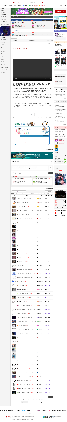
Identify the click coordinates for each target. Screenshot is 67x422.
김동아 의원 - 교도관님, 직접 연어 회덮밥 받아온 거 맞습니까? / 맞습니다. (30, 372)
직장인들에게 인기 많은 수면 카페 (24, 214)
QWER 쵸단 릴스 (21, 249)
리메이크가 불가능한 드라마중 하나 (24, 293)
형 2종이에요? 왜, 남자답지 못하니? (24, 384)
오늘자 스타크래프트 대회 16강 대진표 (25, 376)
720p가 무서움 (21, 281)
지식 (38, 193)
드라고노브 (40, 392)
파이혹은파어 (41, 265)
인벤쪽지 (24, 133)
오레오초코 (40, 317)
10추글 (19, 191)
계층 (44, 193)
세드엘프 (40, 218)
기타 (51, 193)
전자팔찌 (40, 384)
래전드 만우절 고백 (22, 285)
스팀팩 (40, 376)
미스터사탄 (40, 333)
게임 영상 (2, 61)
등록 (50, 167)
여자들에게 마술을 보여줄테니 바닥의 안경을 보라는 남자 (28, 273)
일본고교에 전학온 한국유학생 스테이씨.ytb (26, 321)
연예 (21, 193)
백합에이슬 (40, 329)
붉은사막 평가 (21, 265)
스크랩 (41, 117)
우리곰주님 (40, 210)
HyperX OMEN (3, 62)
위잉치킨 (40, 293)
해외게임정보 (3, 59)
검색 (41, 402)
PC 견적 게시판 (3, 45)
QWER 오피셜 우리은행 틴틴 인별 (24, 269)
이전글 (20, 173)
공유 (38, 117)
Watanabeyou (14, 40)
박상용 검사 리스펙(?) (22, 206)
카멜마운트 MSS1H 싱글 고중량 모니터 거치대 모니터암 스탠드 (60, 134)
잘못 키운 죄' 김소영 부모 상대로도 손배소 (25, 309)
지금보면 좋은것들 (22, 202)
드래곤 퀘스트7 (3, 70)
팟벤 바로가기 (3, 51)
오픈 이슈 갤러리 (3, 39)
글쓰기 (51, 188)
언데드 (40, 313)
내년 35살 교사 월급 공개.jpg (23, 368)
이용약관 (23, 413)
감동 (48, 193)
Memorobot (40, 321)
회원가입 (65, 13)
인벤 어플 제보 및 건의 (4, 21)
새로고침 (52, 161)
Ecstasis (40, 273)
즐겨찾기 (24, 191)
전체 (12, 193)
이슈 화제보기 (50, 20)
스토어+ (65, 42)
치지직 (2, 53)
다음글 (15, 173)
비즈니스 (19, 413)
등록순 (15, 161)
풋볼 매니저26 (3, 72)
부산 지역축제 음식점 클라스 (23, 297)
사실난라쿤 (40, 202)
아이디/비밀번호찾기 (58, 13)
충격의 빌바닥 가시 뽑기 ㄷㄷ (23, 333)
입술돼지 (40, 198)
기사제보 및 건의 (3, 19)
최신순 (18, 161)
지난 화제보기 (45, 20)
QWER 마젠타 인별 (22, 253)
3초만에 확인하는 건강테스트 (23, 380)
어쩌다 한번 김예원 (22, 289)
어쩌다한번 (40, 289)
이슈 (16, 193)
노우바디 (40, 206)
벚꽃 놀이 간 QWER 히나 (23, 257)
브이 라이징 (3, 64)
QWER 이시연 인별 (22, 261)
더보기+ (31, 176)
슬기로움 (40, 214)
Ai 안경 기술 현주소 (22, 325)
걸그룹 (2, 56)
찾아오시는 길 (46, 413)
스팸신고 (46, 117)
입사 (39, 249)
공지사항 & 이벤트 (3, 16)
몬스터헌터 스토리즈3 (4, 67)
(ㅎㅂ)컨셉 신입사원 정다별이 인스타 (24, 198)
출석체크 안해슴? (22, 301)
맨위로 (47, 173)
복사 (16, 37)
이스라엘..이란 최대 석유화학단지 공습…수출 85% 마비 (27, 222)
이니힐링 (26, 133)
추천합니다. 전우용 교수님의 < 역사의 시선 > (26, 210)
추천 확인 (50, 117)
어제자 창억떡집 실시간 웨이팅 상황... (25, 388)
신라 (39, 325)
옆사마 (40, 305)
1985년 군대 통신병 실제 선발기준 (24, 305)
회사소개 (16, 413)
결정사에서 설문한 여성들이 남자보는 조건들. (26, 218)
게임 (35, 193)
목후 (39, 297)
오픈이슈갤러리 (51, 37)
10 (39, 399)
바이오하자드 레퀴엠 (4, 69)
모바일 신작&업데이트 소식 (5, 24)
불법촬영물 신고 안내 (40, 413)
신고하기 (43, 117)
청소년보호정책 (34, 413)
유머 (25, 193)
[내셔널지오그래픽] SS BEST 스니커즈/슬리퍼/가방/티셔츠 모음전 (60, 136)
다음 (41, 399)
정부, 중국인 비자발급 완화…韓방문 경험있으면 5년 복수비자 (28, 337)
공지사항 (51, 413)
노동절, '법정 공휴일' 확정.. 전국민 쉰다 (25, 364)
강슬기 (40, 364)
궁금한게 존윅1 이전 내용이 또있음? (24, 392)
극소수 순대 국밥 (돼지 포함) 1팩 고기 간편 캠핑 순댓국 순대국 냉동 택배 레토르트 (60, 131)
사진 (41, 193)
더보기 (28, 133)
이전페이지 (42, 173)
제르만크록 (40, 337)
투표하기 (60, 170)
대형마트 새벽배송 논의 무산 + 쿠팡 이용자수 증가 (27, 329)
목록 (48, 43)
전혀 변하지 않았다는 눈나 (23, 313)
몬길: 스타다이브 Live (61, 34)
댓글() (50, 43)
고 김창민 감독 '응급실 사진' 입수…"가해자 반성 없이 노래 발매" (29, 277)
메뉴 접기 (45, 135)
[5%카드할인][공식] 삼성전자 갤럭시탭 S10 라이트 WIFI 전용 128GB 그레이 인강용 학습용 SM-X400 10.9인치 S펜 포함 (60, 129)
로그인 (61, 5)
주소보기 (13, 37)
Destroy (40, 372)
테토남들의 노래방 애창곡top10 (24, 317)
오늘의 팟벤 (3, 42)
